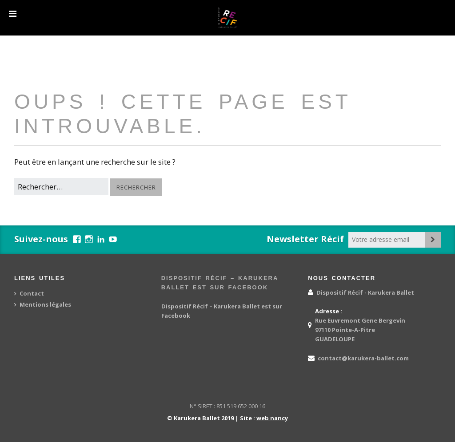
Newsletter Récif (305, 239)
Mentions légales (45, 304)
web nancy (272, 418)
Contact (32, 293)
